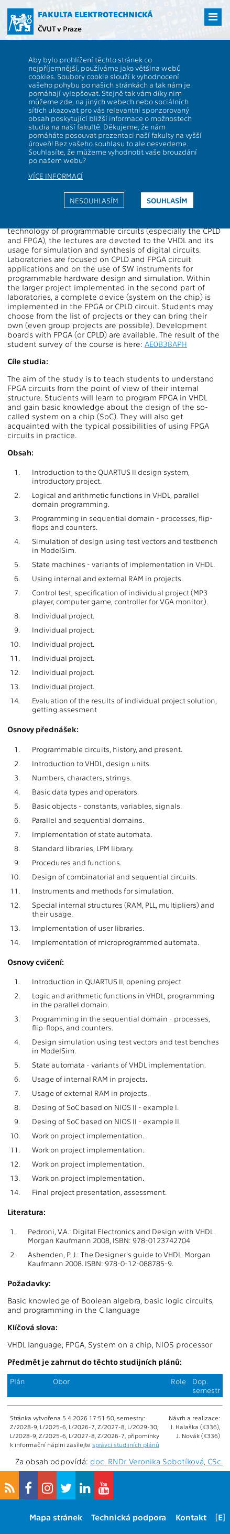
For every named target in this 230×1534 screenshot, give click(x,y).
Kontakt (191, 1517)
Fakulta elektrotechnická (95, 14)
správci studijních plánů (125, 1444)
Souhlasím (167, 200)
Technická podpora (128, 1517)
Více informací (55, 175)
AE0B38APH (166, 344)
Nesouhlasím (94, 200)
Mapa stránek (55, 1517)
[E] (220, 1517)
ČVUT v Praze (60, 28)
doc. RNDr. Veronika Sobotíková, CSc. (156, 1461)
